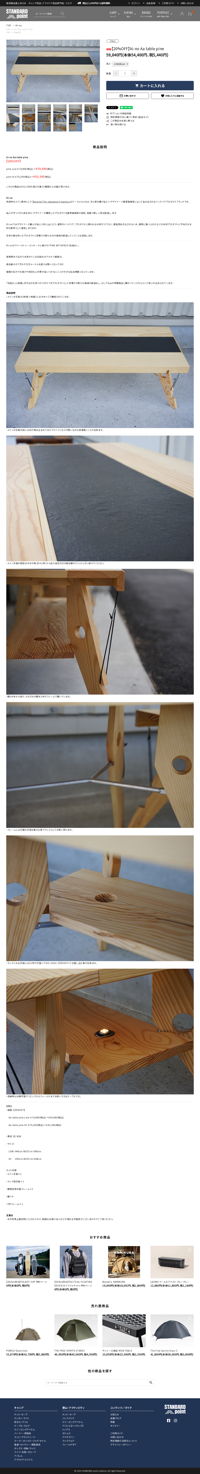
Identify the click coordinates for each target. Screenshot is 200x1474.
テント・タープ (21, 1414)
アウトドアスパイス (23, 1459)
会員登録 (150, 3)
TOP (8, 29)
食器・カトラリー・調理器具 (27, 1444)
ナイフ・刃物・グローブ (25, 1452)
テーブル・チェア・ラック (23, 29)
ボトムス (66, 1433)
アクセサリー (68, 1437)
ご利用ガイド (168, 3)
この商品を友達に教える (120, 120)
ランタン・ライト (21, 1418)
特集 (112, 1422)
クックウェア (68, 1440)
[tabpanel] (53, 71)
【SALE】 (17, 32)
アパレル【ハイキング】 (73, 1425)
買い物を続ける (116, 124)
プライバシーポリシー (120, 1444)
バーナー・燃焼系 (22, 1433)
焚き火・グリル (21, 1422)
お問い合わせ (187, 3)
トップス (66, 1429)
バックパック (68, 1418)
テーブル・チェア (22, 1425)
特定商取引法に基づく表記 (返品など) (127, 117)
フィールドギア (69, 1444)
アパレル (18, 1455)
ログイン (136, 3)
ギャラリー (115, 1425)
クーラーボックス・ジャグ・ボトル (30, 1440)
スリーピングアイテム (24, 1429)
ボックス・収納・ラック (24, 1448)
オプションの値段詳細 (118, 113)
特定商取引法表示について (123, 1440)
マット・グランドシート (24, 1437)
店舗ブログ (115, 1418)
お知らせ (114, 1414)
